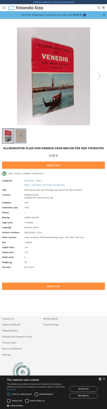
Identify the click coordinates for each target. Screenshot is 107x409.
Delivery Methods (11, 324)
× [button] (104, 379)
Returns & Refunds (12, 348)
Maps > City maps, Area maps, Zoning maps (44, 185)
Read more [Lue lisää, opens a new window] (11, 389)
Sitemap (6, 354)
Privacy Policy (9, 342)
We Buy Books (50, 318)
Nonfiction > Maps (32, 180)
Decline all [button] (83, 395)
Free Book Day (50, 324)
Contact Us (8, 318)
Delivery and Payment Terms (17, 336)
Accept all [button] (83, 389)
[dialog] (53, 392)
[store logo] (25, 8)
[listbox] (100, 379)
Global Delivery (10, 330)
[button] (99, 76)
